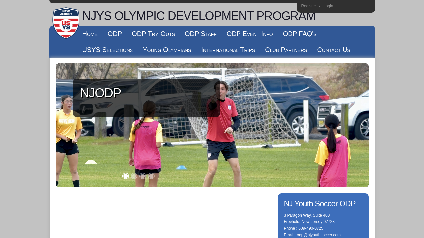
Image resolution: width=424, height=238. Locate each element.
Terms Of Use (208, 135)
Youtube (358, 7)
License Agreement (241, 135)
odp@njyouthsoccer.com (319, 111)
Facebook (349, 7)
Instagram (340, 7)
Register (308, 6)
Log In (62, 148)
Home (367, 7)
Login (328, 6)
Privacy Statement (175, 135)
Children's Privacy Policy (77, 141)
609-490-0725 (310, 104)
